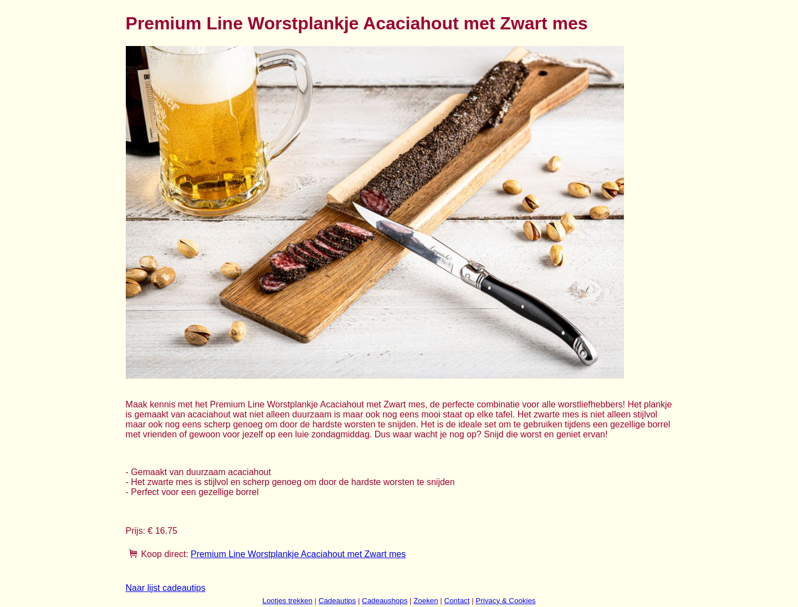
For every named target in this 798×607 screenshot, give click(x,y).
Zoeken (425, 600)
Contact (457, 600)
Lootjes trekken (287, 600)
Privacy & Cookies (505, 600)
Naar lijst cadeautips (166, 588)
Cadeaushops (384, 600)
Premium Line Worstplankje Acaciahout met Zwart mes (298, 554)
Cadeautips (337, 600)
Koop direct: (164, 554)
